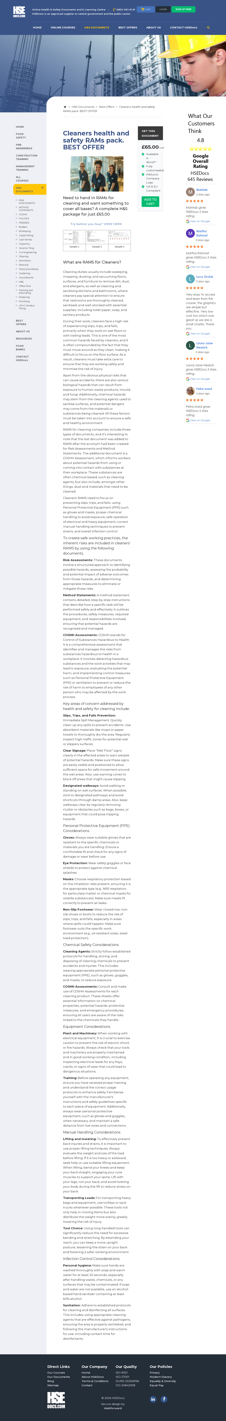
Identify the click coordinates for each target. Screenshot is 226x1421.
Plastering (24, 297)
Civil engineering (28, 252)
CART (146, 9)
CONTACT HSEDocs (183, 27)
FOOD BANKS (20, 347)
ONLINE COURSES (63, 27)
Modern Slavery (161, 1376)
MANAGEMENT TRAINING (25, 168)
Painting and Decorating (26, 291)
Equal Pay (157, 1385)
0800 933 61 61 (125, 9)
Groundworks (26, 277)
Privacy (155, 1372)
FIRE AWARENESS (24, 146)
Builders (23, 227)
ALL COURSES (22, 179)
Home (86, 1372)
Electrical (23, 265)
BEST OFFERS (127, 27)
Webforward (113, 1408)
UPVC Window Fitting (27, 307)
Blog (50, 1381)
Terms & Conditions (95, 1381)
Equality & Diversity (163, 1381)
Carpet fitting (26, 235)
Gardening (24, 273)
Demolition (25, 260)
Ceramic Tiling (26, 248)
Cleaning (23, 256)
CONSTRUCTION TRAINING (26, 157)
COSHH (23, 214)
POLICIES (24, 218)
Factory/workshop (28, 269)
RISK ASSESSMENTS (27, 201)
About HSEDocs (93, 1376)
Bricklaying (25, 231)
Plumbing (24, 301)
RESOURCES (24, 338)
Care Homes (25, 239)
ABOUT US (153, 27)
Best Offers (106, 106)
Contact (87, 1385)
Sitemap (53, 1385)
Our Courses (56, 1372)
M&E (21, 281)
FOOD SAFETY (21, 136)
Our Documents (58, 1376)
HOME (37, 27)
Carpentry (24, 244)
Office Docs (25, 286)
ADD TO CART (150, 201)
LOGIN (163, 9)
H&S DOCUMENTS (96, 27)
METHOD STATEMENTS (26, 208)
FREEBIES (24, 222)
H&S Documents (83, 106)
